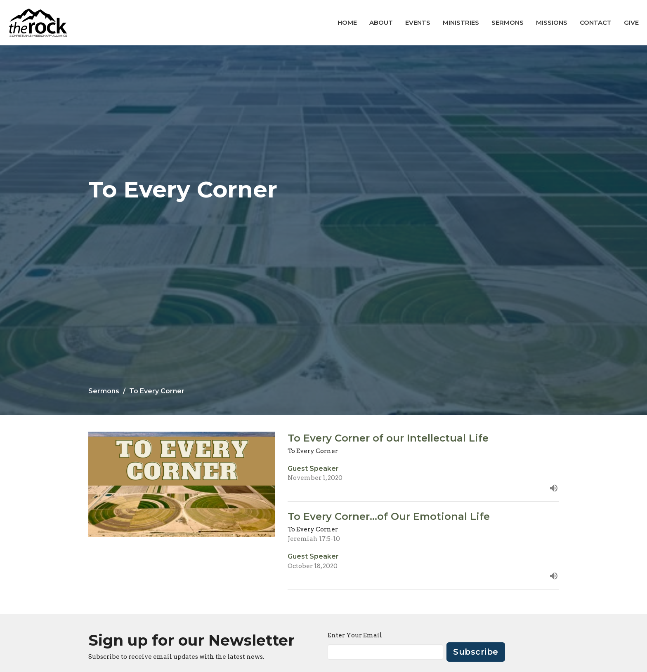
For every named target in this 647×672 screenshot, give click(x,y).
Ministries (461, 22)
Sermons (507, 22)
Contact (596, 22)
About (381, 22)
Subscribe (475, 652)
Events (417, 22)
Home (347, 22)
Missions (551, 22)
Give (631, 22)
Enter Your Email (355, 635)
